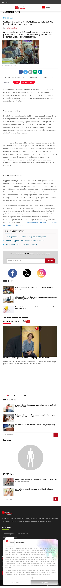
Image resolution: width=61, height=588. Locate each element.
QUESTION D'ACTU (11, 12)
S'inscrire (50, 261)
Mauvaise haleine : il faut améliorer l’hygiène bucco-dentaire (34, 490)
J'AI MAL (7, 440)
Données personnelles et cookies (15, 534)
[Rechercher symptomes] (55, 499)
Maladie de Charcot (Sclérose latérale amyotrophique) (35, 425)
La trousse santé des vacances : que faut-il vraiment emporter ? (34, 288)
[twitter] (28, 273)
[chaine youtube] (26, 322)
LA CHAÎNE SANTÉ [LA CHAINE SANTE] (11, 321)
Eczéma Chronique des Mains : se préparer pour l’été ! (27, 357)
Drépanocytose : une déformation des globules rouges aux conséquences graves (35, 416)
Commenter (47, 77)
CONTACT (5, 2)
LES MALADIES (9, 400)
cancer (17, 82)
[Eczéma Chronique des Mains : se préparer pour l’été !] (30, 341)
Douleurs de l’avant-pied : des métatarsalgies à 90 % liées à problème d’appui (36, 480)
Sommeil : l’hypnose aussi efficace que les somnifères (25, 240)
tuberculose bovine (28, 82)
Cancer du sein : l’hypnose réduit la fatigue (21, 244)
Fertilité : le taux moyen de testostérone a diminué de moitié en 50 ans (34, 308)
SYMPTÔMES (8, 474)
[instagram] (42, 273)
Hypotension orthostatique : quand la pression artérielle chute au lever (36, 406)
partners (18, 548)
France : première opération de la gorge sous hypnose (25, 237)
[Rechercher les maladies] (55, 435)
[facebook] (13, 273)
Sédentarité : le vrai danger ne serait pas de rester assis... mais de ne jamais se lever (36, 298)
